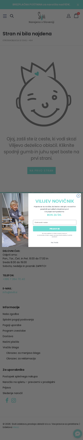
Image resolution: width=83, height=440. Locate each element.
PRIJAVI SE (55, 228)
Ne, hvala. (54, 242)
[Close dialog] (78, 195)
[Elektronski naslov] (54, 222)
